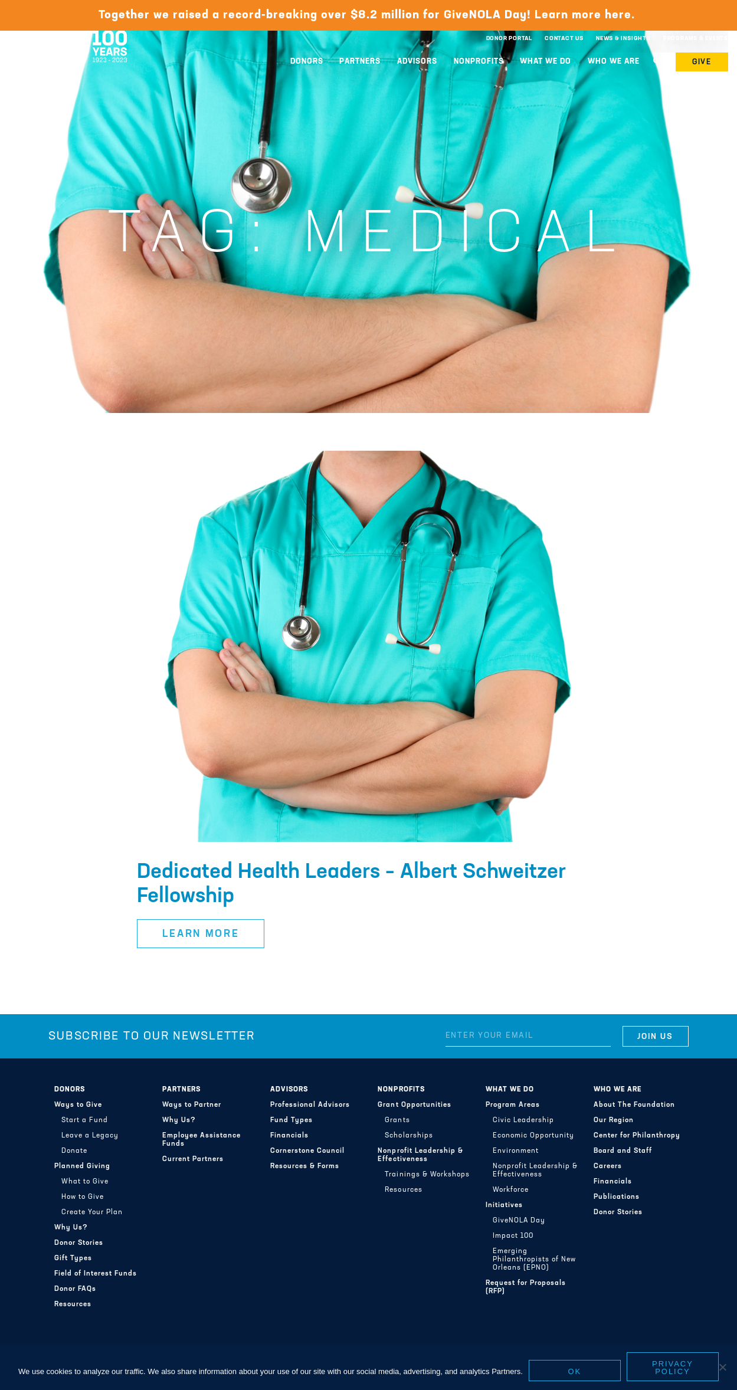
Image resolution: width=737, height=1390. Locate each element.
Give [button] (702, 62)
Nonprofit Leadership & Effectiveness (420, 1155)
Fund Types (291, 1120)
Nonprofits (479, 61)
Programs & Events (695, 38)
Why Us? (71, 1227)
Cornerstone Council (307, 1151)
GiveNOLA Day (519, 1220)
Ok (575, 1371)
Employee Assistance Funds (201, 1140)
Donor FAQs (75, 1289)
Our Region (614, 1120)
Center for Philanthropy (637, 1135)
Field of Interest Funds (95, 1273)
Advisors (417, 61)
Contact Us (564, 38)
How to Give (82, 1197)
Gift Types (73, 1258)
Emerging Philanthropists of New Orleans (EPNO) (534, 1259)
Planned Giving (82, 1166)
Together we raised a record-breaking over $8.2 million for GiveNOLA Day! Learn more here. (368, 15)
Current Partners (193, 1159)
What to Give (85, 1181)
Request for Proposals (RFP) (526, 1287)
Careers (608, 1166)
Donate (74, 1151)
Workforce (511, 1190)
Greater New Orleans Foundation (68, 36)
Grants (397, 1120)
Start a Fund (84, 1120)
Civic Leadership (523, 1120)
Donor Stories (78, 1243)
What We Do (545, 61)
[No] (722, 1367)
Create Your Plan (92, 1212)
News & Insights (623, 38)
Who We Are (614, 61)
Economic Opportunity (533, 1135)
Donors (306, 61)
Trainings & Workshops (427, 1174)
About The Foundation (634, 1105)
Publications (617, 1197)
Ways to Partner (191, 1105)
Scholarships (409, 1135)
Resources (72, 1304)
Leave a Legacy (90, 1135)
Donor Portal (509, 38)
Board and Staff (623, 1151)
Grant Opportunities (414, 1105)
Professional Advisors (310, 1105)
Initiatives (504, 1205)
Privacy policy (672, 1367)
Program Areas (513, 1105)
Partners (360, 61)
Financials (289, 1135)
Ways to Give (78, 1105)
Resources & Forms (304, 1166)
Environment (516, 1151)
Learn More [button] (201, 934)
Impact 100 (513, 1236)
